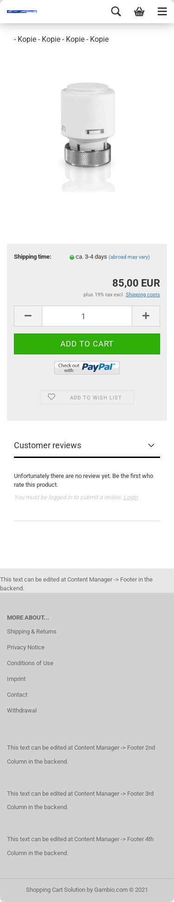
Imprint (16, 678)
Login (130, 497)
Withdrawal (22, 710)
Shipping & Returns (32, 631)
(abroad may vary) (129, 257)
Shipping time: (33, 256)
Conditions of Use (30, 663)
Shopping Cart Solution (55, 889)
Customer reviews (47, 445)
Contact (17, 694)
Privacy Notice (26, 647)
